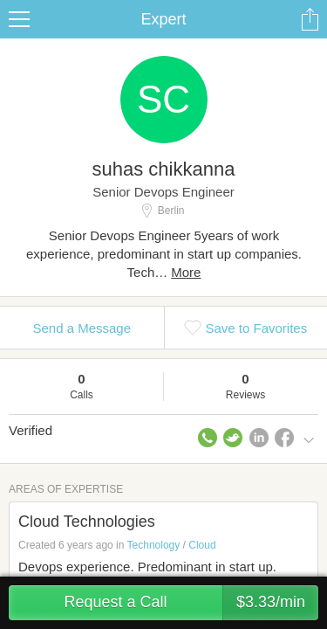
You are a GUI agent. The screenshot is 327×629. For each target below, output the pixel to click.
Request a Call (191, 602)
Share (309, 19)
